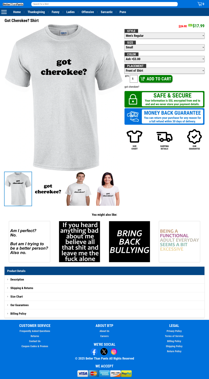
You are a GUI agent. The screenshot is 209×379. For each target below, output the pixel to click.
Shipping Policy (174, 346)
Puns (123, 12)
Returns (35, 336)
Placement (135, 66)
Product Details (16, 271)
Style (131, 31)
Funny (55, 12)
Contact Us (35, 341)
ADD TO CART (155, 78)
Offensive (88, 12)
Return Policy (174, 351)
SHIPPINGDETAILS (164, 139)
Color (131, 54)
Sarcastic (107, 12)
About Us (104, 331)
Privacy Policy (174, 331)
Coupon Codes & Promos (35, 346)
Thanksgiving (36, 12)
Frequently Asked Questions (35, 331)
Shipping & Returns (21, 288)
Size (130, 43)
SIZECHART (134, 139)
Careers (104, 336)
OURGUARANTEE (194, 139)
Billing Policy (18, 313)
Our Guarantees (19, 305)
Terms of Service (174, 336)
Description (17, 279)
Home (17, 12)
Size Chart (16, 296)
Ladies (70, 12)
